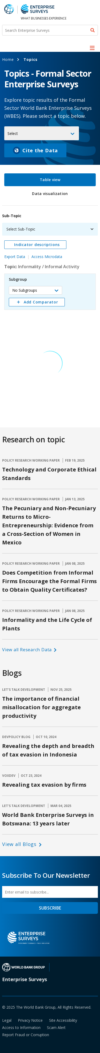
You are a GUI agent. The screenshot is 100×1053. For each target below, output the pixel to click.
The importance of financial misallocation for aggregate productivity (41, 707)
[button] (35, 290)
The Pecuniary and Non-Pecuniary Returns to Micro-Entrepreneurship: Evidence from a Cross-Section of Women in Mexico (49, 525)
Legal (6, 1020)
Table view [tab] (50, 179)
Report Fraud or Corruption (25, 1034)
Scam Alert (56, 1027)
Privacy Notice (30, 1020)
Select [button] (12, 133)
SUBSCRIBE (50, 908)
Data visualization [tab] (50, 193)
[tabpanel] (50, 312)
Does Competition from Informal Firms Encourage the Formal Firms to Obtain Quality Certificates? (49, 581)
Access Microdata (46, 256)
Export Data (14, 256)
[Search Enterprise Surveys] (50, 30)
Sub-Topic (11, 215)
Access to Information (21, 1027)
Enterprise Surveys (24, 979)
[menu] (92, 48)
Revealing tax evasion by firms (44, 784)
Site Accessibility (63, 1020)
